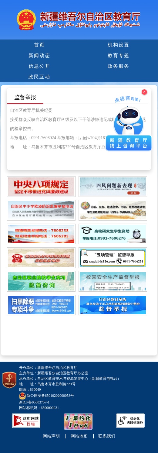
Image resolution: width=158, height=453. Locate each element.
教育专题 (118, 55)
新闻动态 (39, 55)
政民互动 (39, 76)
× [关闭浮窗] (144, 92)
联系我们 (106, 436)
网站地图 (79, 436)
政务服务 (118, 66)
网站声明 (51, 436)
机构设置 (118, 44)
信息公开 (39, 66)
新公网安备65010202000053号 (50, 395)
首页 (39, 44)
